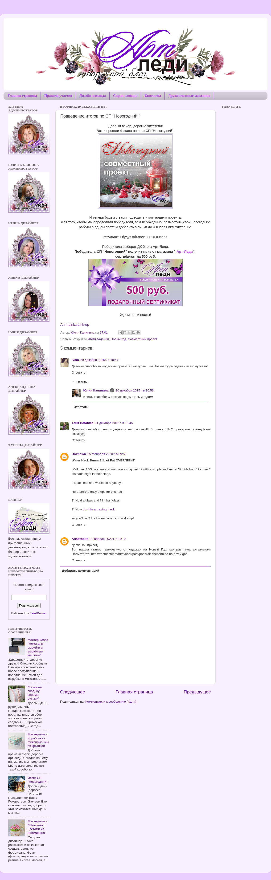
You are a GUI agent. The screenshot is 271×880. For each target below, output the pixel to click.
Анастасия (80, 539)
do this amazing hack (99, 509)
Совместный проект (142, 339)
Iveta (75, 360)
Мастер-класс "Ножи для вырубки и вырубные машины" (38, 647)
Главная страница (22, 96)
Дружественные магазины (189, 96)
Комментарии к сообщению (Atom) (110, 701)
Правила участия (58, 96)
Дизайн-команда (92, 96)
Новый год (118, 339)
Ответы (82, 382)
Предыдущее (197, 691)
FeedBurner (38, 613)
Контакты (153, 96)
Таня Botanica (82, 423)
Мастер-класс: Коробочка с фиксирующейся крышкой (38, 740)
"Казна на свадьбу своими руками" (35, 693)
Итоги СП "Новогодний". (38, 779)
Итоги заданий (98, 339)
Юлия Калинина (96, 390)
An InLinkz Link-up (74, 324)
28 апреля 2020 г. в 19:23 (108, 539)
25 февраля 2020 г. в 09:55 (107, 454)
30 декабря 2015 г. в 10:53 (135, 390)
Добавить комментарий (80, 570)
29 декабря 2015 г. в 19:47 (99, 360)
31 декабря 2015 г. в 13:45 (114, 423)
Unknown (79, 454)
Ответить (78, 372)
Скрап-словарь (125, 96)
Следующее (72, 691)
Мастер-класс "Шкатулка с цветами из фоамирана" (38, 827)
